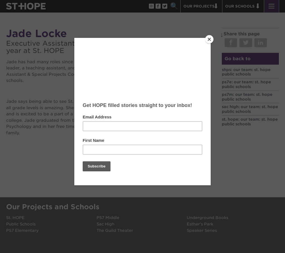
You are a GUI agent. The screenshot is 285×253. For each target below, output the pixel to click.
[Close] (209, 39)
